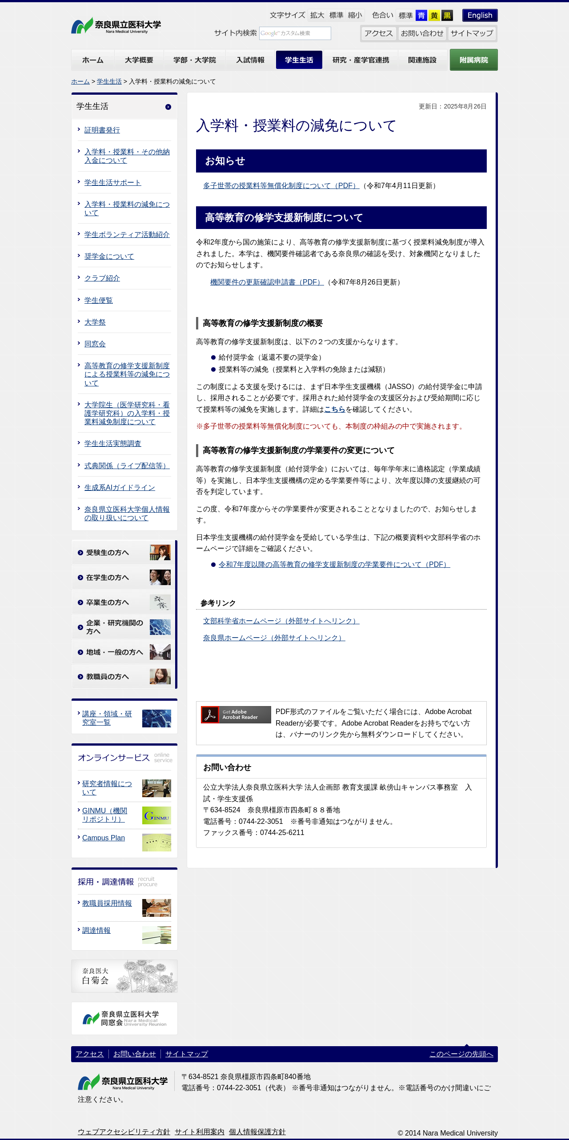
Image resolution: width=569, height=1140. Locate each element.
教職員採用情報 (107, 903)
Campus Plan (103, 838)
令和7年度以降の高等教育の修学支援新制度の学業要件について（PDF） (334, 564)
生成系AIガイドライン (119, 487)
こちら (334, 409)
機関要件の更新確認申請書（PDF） (267, 282)
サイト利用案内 (199, 1132)
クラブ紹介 (102, 278)
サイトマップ (186, 1054)
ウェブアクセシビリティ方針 (124, 1132)
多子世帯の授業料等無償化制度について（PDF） (281, 185)
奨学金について (109, 256)
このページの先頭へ (461, 1054)
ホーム (80, 81)
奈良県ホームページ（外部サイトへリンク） (274, 638)
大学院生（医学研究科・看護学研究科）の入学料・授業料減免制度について (127, 413)
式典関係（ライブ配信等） (127, 466)
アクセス (90, 1054)
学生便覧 (98, 300)
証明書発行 (102, 130)
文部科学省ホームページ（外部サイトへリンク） (281, 621)
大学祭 (95, 322)
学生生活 (109, 81)
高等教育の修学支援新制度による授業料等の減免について (127, 374)
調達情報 (96, 930)
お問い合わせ (134, 1054)
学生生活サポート (112, 182)
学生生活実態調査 (112, 443)
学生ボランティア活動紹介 (127, 234)
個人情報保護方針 (257, 1132)
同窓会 (95, 344)
